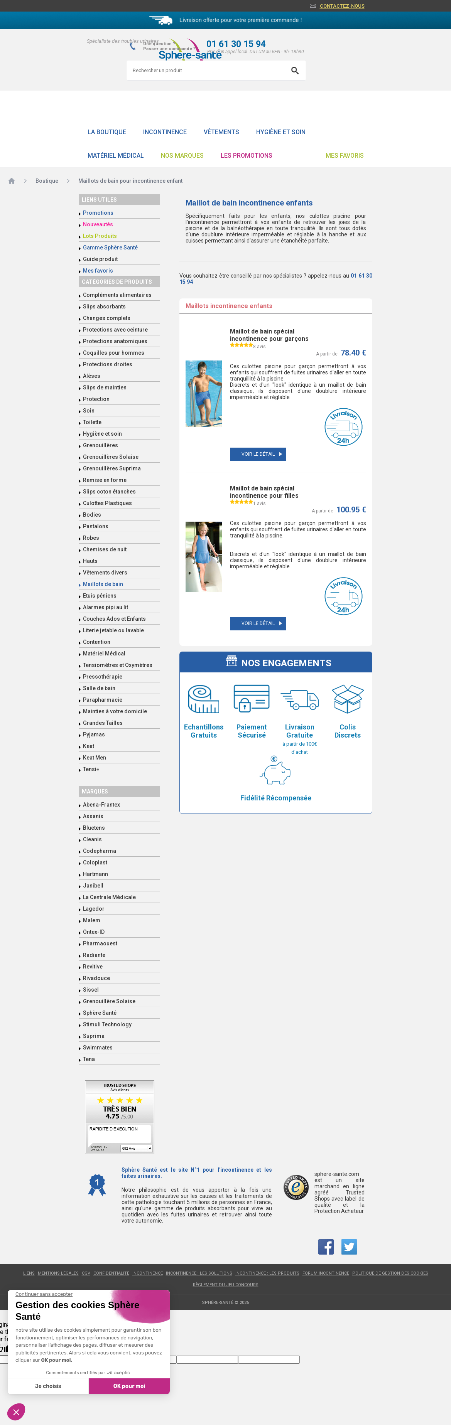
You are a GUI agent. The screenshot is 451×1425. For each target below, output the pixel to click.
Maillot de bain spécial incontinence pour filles (264, 492)
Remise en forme (105, 480)
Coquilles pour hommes (113, 353)
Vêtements (221, 132)
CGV (86, 1273)
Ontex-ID (94, 932)
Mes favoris (345, 155)
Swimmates (98, 1047)
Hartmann (95, 874)
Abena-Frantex (101, 805)
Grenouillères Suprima (112, 468)
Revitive (93, 966)
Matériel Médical (116, 155)
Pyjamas (94, 734)
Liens (29, 1273)
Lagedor (94, 909)
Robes (91, 538)
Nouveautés (98, 224)
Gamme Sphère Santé (110, 247)
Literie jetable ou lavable (113, 630)
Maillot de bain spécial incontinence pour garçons (269, 335)
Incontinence (165, 132)
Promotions (98, 213)
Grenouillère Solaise (109, 1001)
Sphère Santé (100, 1013)
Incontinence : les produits (267, 1273)
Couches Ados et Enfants (114, 619)
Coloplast (95, 862)
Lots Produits (100, 236)
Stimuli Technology (107, 1024)
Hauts (90, 561)
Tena (89, 1059)
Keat (88, 746)
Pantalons (95, 526)
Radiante (94, 955)
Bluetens (94, 828)
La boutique (107, 132)
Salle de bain (99, 688)
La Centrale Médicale (109, 897)
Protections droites (107, 364)
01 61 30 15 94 (236, 44)
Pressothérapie (102, 677)
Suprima (94, 1036)
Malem (91, 920)
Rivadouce (96, 978)
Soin (89, 411)
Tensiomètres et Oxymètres (117, 665)
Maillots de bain (103, 584)
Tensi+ (91, 769)
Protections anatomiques (115, 341)
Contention (96, 642)
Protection (96, 399)
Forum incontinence (325, 1273)
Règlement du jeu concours (225, 1284)
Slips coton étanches (109, 491)
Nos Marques (182, 155)
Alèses (91, 376)
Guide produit (100, 259)
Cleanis (92, 839)
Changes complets (106, 318)
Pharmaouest (100, 943)
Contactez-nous (342, 6)
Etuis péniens (100, 596)
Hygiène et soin (281, 132)
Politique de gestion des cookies (390, 1273)
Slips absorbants (104, 306)
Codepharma (99, 851)
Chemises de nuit (105, 549)
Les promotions (246, 155)
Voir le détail (258, 454)
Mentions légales (58, 1273)
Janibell (93, 886)
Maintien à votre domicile (115, 711)
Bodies (92, 515)
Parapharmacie (102, 700)
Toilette (92, 422)
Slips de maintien (105, 387)
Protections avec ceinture (115, 330)
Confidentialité (111, 1273)
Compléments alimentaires (117, 295)
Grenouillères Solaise (111, 457)
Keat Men (94, 758)
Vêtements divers (105, 572)
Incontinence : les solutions (199, 1273)
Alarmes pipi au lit (105, 607)
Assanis (93, 816)
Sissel (91, 990)
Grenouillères (100, 445)
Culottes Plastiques (107, 503)
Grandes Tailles (103, 723)
